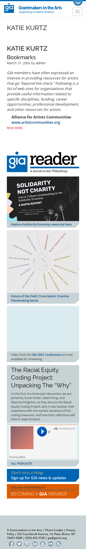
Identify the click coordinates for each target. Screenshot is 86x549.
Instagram (27, 543)
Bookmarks (21, 57)
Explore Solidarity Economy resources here (41, 224)
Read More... (16, 128)
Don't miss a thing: (43, 475)
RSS (58, 543)
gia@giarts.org (57, 538)
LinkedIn (34, 543)
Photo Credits (54, 530)
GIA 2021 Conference (46, 355)
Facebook (11, 543)
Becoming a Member (39, 494)
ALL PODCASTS (21, 463)
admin (41, 63)
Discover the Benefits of (43, 491)
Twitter (19, 543)
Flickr (50, 543)
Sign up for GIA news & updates (38, 477)
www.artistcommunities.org (35, 122)
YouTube (42, 543)
